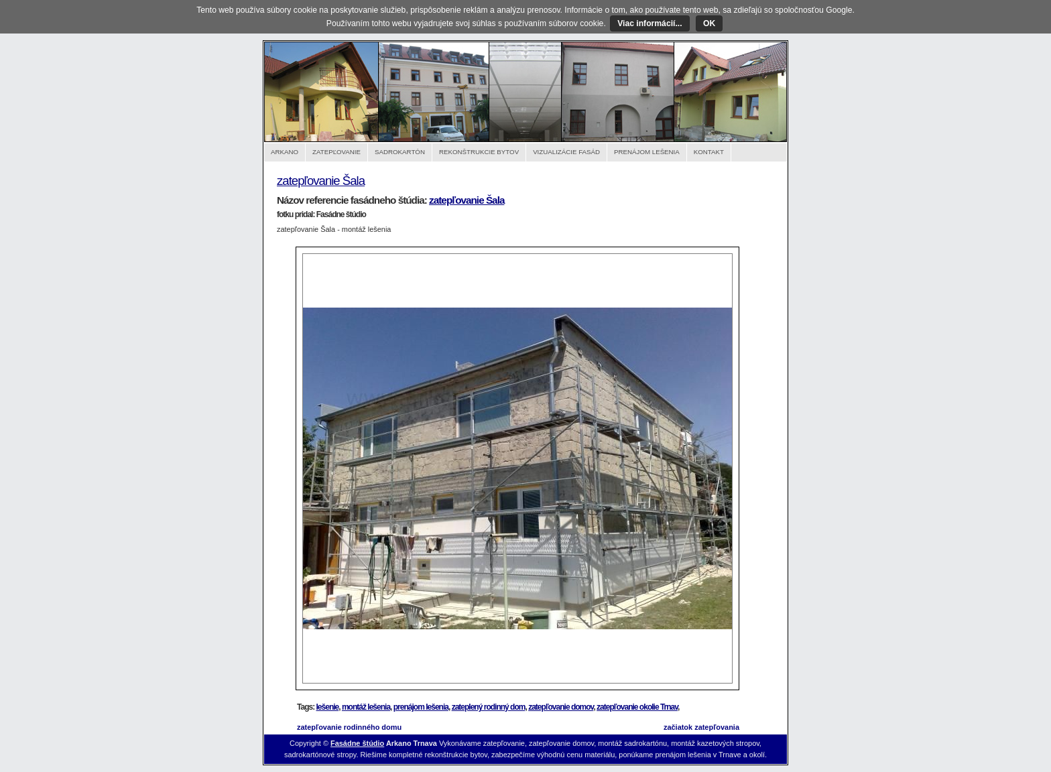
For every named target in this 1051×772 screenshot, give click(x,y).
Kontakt (709, 151)
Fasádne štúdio (357, 743)
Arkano (284, 151)
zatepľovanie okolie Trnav (637, 707)
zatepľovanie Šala (321, 181)
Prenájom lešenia (647, 151)
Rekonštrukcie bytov (479, 151)
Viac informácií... (649, 23)
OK (709, 23)
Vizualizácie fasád (566, 151)
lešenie (327, 707)
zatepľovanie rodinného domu (349, 727)
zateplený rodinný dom (489, 707)
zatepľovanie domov (560, 707)
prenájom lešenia (420, 707)
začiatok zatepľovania (701, 727)
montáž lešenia (366, 707)
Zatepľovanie (336, 151)
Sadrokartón (400, 151)
